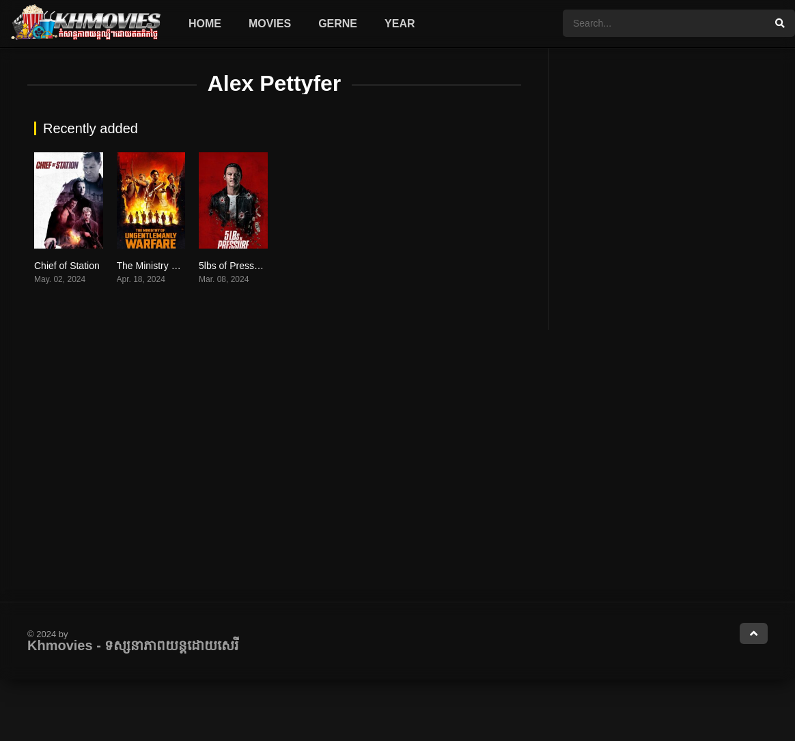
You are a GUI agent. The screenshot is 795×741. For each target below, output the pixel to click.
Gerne (337, 23)
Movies (270, 23)
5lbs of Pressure (233, 265)
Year (400, 23)
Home (205, 23)
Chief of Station (67, 265)
